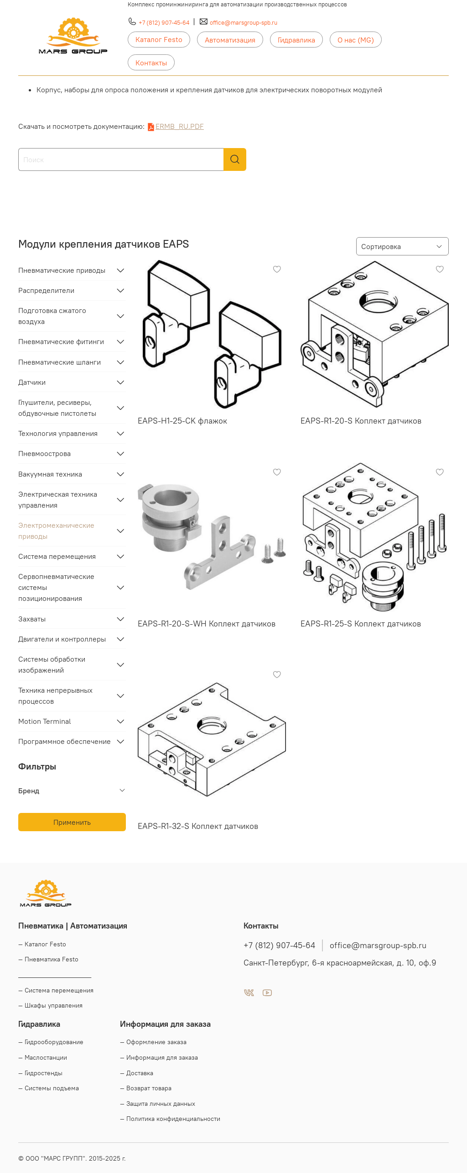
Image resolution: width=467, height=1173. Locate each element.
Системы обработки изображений (51, 664)
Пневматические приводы (61, 270)
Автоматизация (230, 39)
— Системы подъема (48, 1088)
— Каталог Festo (42, 944)
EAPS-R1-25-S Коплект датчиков (361, 623)
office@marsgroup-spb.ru (243, 22)
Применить (72, 822)
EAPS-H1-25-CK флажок (182, 420)
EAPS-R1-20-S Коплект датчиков (361, 420)
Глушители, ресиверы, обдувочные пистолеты (57, 408)
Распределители (46, 290)
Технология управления (58, 433)
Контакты (151, 62)
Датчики (32, 382)
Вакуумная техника (50, 473)
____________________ (54, 975)
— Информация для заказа (159, 1057)
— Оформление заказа (153, 1042)
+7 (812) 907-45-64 (164, 22)
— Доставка (136, 1073)
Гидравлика (296, 39)
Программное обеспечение (64, 741)
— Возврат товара (145, 1088)
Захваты (32, 618)
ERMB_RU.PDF (180, 126)
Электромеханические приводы (56, 530)
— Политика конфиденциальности (170, 1119)
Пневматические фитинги (61, 341)
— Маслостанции (42, 1057)
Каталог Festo (158, 39)
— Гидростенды (40, 1073)
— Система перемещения (55, 990)
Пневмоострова (44, 453)
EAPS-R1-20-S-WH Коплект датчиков (206, 623)
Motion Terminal (44, 721)
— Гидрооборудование (50, 1042)
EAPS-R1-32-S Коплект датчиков (198, 826)
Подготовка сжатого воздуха (52, 316)
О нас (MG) (355, 39)
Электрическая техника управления (57, 499)
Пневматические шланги (59, 361)
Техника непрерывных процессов (55, 695)
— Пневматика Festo (48, 959)
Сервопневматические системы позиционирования (56, 587)
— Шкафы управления (50, 1005)
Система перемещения (57, 556)
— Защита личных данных (157, 1103)
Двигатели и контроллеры (62, 638)
